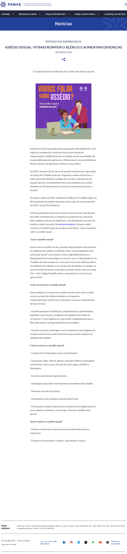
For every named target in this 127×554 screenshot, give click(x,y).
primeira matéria (67, 224)
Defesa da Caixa (27, 14)
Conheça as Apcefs (115, 14)
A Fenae (5, 14)
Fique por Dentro (56, 14)
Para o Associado (85, 14)
